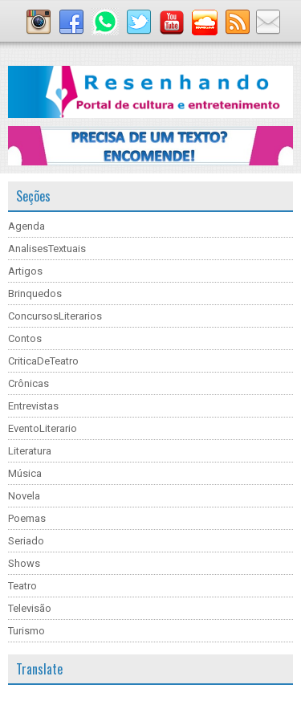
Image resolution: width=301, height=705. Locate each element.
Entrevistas (33, 406)
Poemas (27, 518)
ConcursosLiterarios (55, 316)
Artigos (25, 271)
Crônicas (28, 383)
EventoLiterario (42, 428)
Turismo (26, 631)
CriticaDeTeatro (43, 361)
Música (25, 473)
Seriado (26, 541)
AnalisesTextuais (47, 248)
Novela (24, 496)
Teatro (22, 586)
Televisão (29, 608)
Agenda (26, 226)
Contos (25, 338)
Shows (24, 563)
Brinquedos (35, 293)
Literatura (29, 451)
